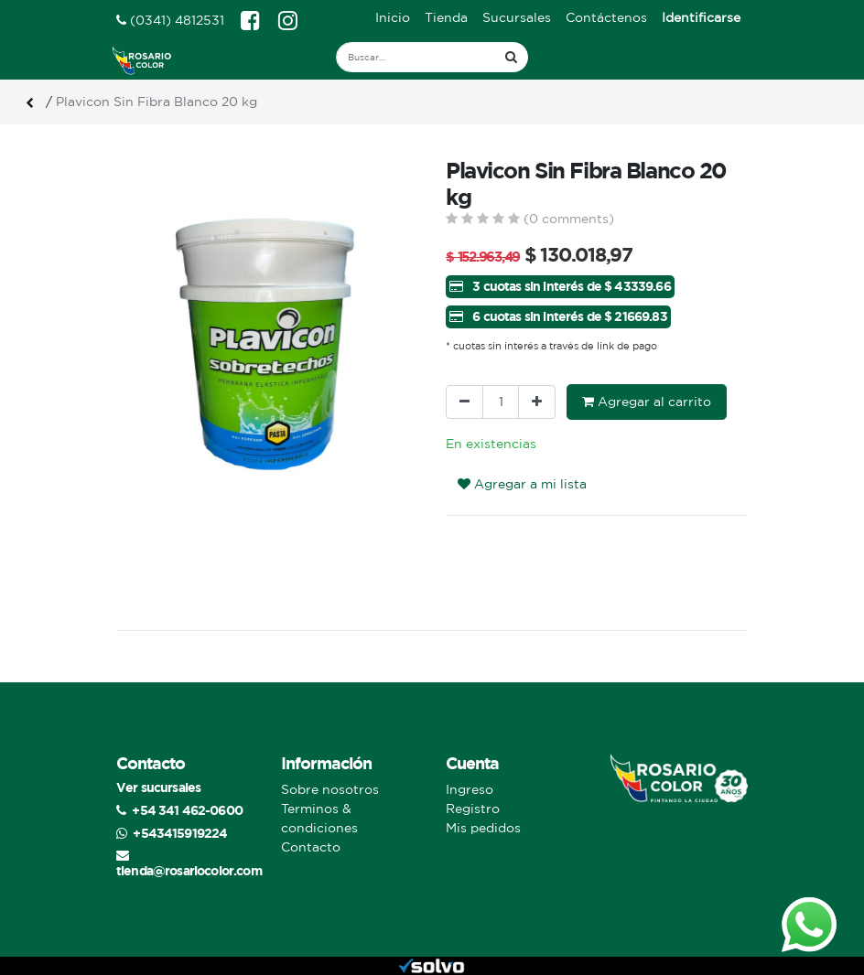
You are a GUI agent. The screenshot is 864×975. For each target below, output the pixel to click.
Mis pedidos (483, 827)
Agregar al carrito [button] (646, 401)
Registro (473, 808)
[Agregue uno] (537, 402)
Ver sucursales (158, 787)
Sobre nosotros (330, 789)
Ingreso (469, 789)
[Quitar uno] (464, 402)
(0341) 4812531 (170, 20)
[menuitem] (392, 18)
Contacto (310, 847)
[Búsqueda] (511, 57)
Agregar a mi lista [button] (522, 484)
